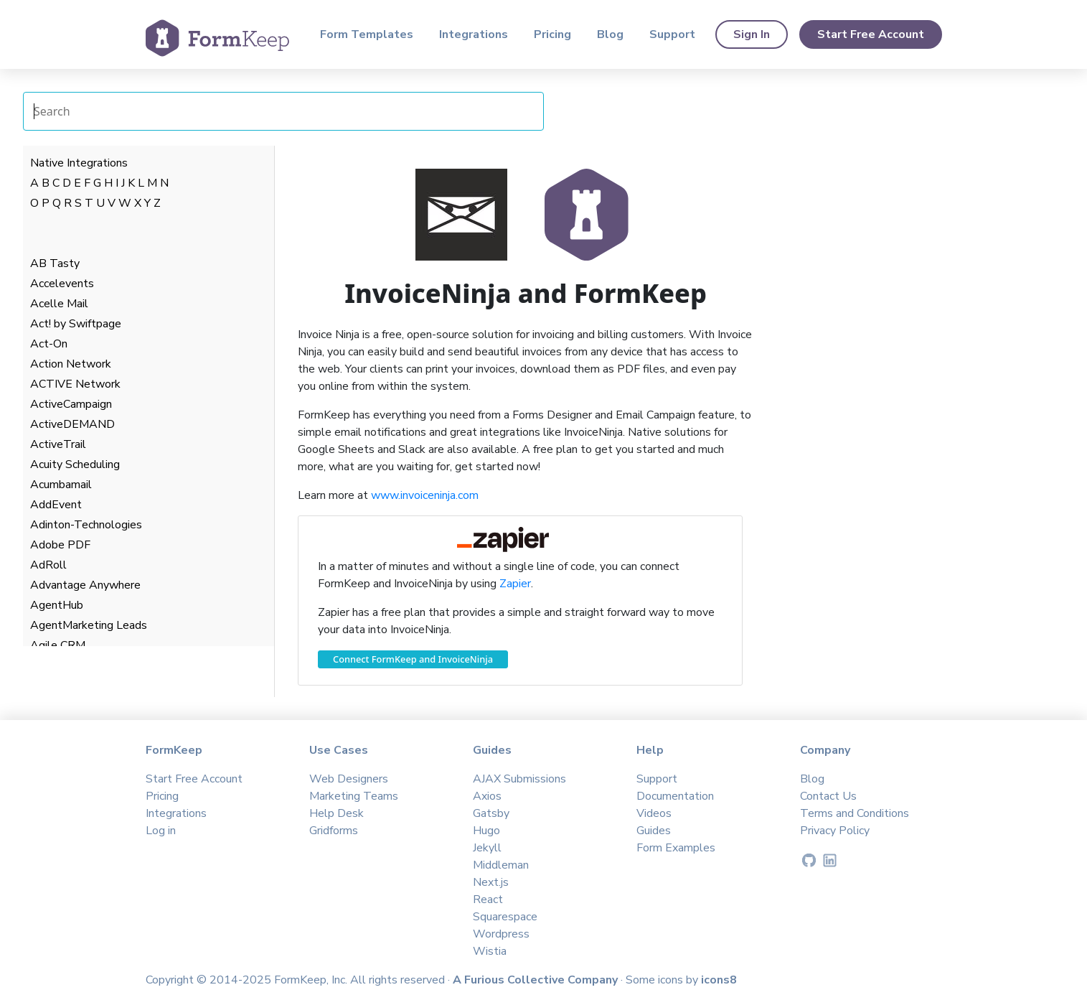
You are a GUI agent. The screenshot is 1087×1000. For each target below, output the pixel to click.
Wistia (490, 951)
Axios (487, 796)
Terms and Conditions (854, 813)
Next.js (491, 882)
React (488, 899)
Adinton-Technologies (86, 525)
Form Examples (675, 848)
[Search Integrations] (283, 111)
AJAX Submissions (519, 779)
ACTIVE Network (75, 384)
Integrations (473, 34)
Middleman (501, 865)
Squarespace (505, 917)
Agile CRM (57, 645)
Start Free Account (870, 34)
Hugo (486, 830)
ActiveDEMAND (72, 424)
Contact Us (828, 796)
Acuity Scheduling (75, 464)
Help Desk (336, 813)
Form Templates (366, 34)
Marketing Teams (353, 796)
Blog (610, 34)
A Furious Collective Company (537, 980)
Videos (654, 813)
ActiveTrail (58, 444)
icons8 (719, 980)
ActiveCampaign (71, 404)
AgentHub (56, 605)
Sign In (751, 34)
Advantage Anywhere (85, 585)
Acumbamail (61, 484)
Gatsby (491, 813)
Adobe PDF (60, 545)
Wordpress (501, 934)
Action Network (70, 364)
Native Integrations (79, 163)
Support (672, 34)
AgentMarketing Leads (88, 625)
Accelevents (62, 283)
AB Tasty (55, 263)
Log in (161, 830)
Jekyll (487, 848)
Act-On (48, 344)
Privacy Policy (835, 830)
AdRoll (48, 565)
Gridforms (333, 830)
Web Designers (348, 779)
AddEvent (56, 505)
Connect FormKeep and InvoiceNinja (413, 659)
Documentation (675, 796)
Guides (653, 830)
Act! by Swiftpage (75, 324)
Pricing (552, 34)
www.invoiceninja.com (425, 495)
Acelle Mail (59, 304)
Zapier (515, 584)
